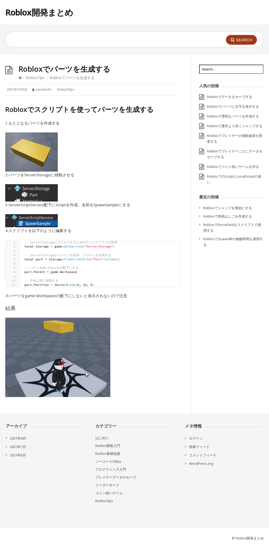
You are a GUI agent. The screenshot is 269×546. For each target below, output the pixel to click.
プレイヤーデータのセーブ (115, 477)
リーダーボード (107, 485)
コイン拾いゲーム (109, 493)
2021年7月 (18, 446)
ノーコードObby (108, 461)
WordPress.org (201, 463)
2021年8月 (18, 438)
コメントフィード (202, 455)
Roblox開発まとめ (39, 12)
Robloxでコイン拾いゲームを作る (233, 166)
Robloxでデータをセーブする (229, 96)
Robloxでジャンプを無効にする (227, 207)
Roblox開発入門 (107, 445)
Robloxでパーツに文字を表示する (233, 106)
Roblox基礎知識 (107, 453)
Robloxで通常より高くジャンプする (234, 125)
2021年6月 (18, 455)
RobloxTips (35, 77)
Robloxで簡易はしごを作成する (227, 216)
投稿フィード (199, 446)
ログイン (196, 438)
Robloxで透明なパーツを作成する (233, 116)
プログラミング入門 (110, 469)
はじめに (102, 437)
